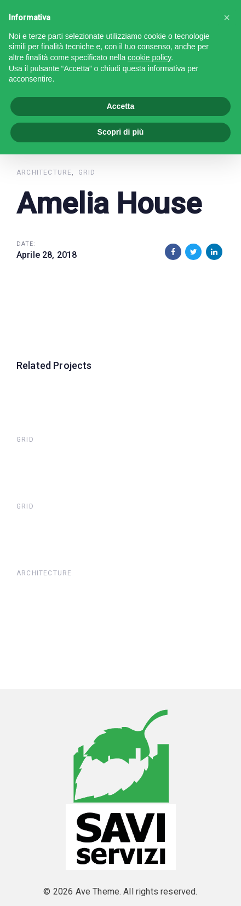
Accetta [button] (121, 106)
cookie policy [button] (149, 57)
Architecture (44, 172)
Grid (87, 172)
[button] (227, 17)
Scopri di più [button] (120, 132)
